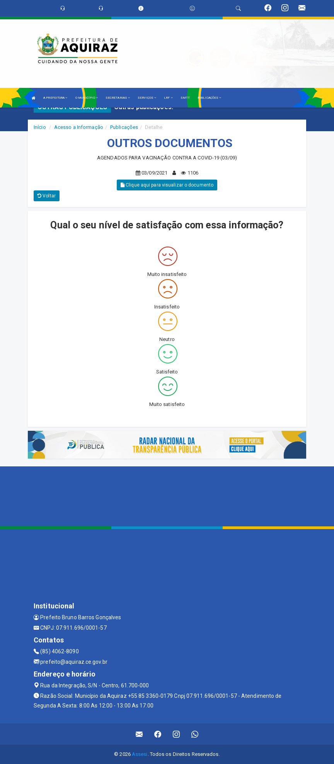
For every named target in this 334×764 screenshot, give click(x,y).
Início (40, 127)
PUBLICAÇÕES (209, 97)
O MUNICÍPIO (86, 97)
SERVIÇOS (147, 97)
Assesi (140, 754)
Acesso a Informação (78, 127)
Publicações (124, 127)
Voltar (46, 196)
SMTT (185, 97)
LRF (168, 97)
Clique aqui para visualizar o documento (167, 185)
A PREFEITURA (55, 97)
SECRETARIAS (118, 97)
